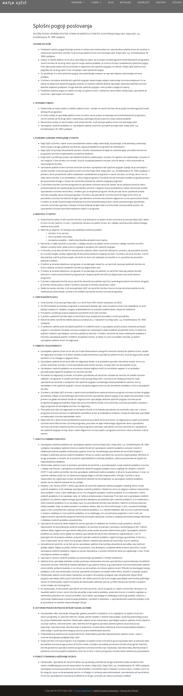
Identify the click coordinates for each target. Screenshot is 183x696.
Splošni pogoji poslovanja (106, 690)
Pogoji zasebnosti (82, 690)
